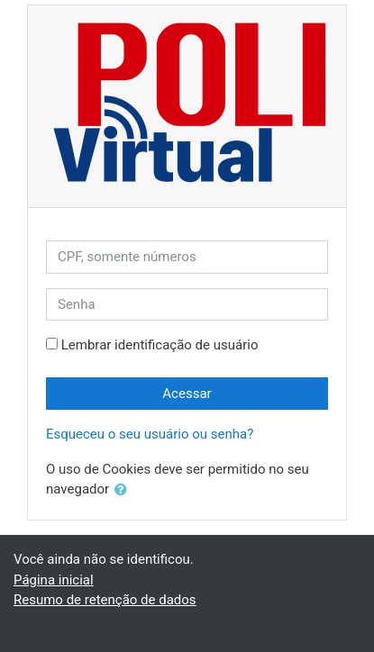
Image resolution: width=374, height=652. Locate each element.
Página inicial (54, 580)
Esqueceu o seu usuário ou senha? (149, 434)
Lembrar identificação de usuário (160, 345)
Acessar (186, 393)
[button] (124, 490)
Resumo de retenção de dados (105, 600)
